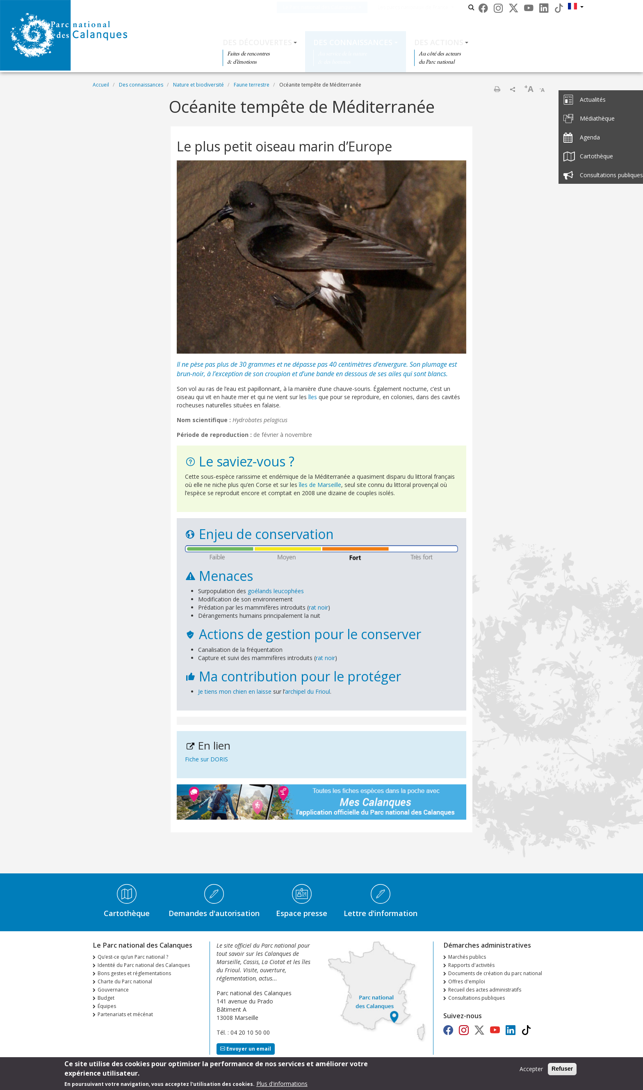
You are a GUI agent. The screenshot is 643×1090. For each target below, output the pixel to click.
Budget (106, 997)
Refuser (562, 1069)
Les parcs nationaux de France (425, 7)
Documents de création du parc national (495, 973)
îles (313, 397)
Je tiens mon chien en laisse (234, 691)
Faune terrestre (251, 84)
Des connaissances (352, 42)
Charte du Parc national (125, 981)
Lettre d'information (380, 913)
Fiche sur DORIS (206, 759)
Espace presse (301, 913)
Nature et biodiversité (198, 84)
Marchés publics (467, 956)
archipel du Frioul (307, 691)
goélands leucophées (276, 591)
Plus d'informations (282, 1084)
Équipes (107, 1006)
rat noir (318, 607)
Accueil (101, 84)
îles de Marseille (320, 485)
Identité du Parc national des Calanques (144, 965)
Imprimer (497, 89)
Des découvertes (257, 42)
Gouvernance (113, 989)
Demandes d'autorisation (214, 913)
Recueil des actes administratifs (484, 989)
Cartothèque (127, 913)
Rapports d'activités (471, 965)
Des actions (438, 42)
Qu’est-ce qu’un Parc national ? (133, 956)
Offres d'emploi (466, 981)
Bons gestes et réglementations (134, 973)
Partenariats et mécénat (125, 1014)
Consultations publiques (476, 997)
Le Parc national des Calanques (331, 7)
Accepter (531, 1070)
